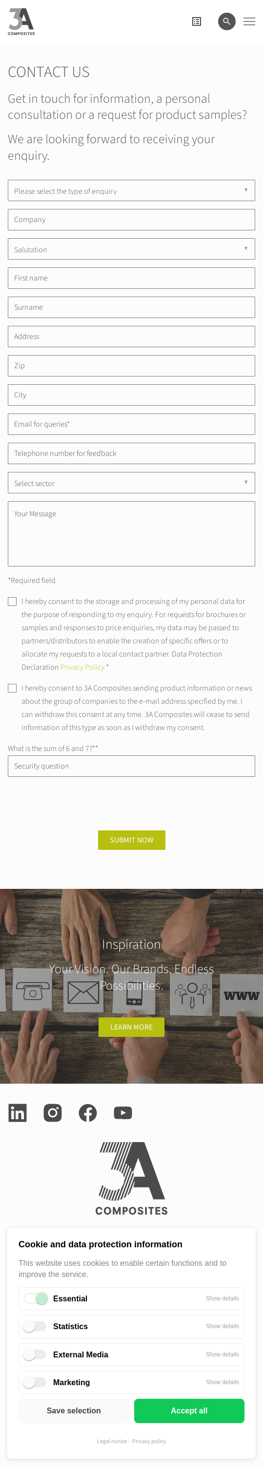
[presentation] (82, 804)
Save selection (74, 1411)
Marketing (71, 1382)
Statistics (70, 1326)
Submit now (132, 840)
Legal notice (112, 1441)
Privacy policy (149, 1441)
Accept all (189, 1411)
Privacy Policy (82, 667)
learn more (131, 1027)
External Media (80, 1355)
